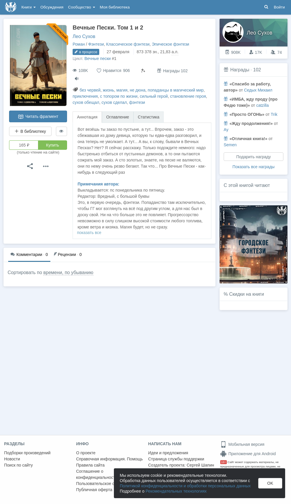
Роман (79, 44)
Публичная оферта (94, 489)
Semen (230, 144)
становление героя (188, 96)
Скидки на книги (246, 294)
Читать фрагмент (38, 117)
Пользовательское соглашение (105, 483)
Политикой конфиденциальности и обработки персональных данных (185, 486)
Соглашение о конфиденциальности (96, 474)
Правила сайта (90, 465)
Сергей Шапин (200, 465)
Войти (279, 7)
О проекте (85, 452)
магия (122, 90)
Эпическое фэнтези (170, 44)
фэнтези (137, 102)
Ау (226, 129)
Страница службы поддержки (176, 459)
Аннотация (87, 117)
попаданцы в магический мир (176, 90)
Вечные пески (97, 58)
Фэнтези (96, 44)
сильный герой (154, 96)
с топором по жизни (119, 96)
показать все (89, 232)
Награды (239, 69)
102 (257, 69)
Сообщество (81, 7)
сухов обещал (86, 102)
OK (270, 483)
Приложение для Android (248, 453)
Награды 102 (172, 70)
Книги (28, 7)
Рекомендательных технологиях (176, 491)
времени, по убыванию (68, 272)
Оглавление (117, 117)
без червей (90, 90)
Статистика (149, 117)
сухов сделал (114, 102)
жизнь (108, 90)
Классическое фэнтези (128, 44)
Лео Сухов (84, 36)
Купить (52, 145)
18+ (223, 462)
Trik (274, 114)
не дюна (138, 90)
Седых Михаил (258, 90)
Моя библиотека (115, 7)
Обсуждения (51, 7)
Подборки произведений (27, 452)
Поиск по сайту (18, 465)
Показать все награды (253, 166)
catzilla (262, 105)
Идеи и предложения (168, 452)
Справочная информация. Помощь (109, 459)
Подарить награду (253, 156)
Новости (12, 459)
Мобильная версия (242, 444)
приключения (85, 96)
